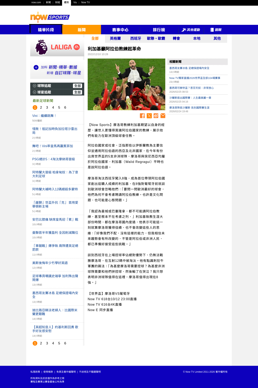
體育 (66, 2)
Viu (75, 2)
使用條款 (48, 371)
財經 (57, 2)
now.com (36, 2)
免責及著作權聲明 (66, 371)
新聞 (48, 2)
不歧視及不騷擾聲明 (90, 371)
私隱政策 (35, 371)
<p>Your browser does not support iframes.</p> (197, 144)
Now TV (85, 2)
